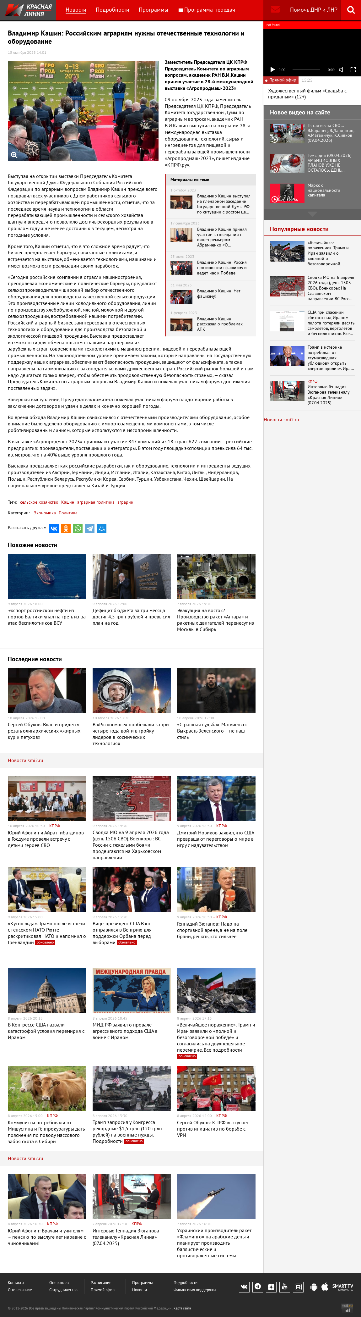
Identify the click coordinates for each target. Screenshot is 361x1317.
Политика (68, 513)
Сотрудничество (63, 1290)
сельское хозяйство (39, 502)
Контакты (16, 1283)
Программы (153, 10)
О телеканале (20, 1290)
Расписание (101, 1283)
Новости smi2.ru (25, 760)
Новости (76, 10)
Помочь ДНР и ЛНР (313, 10)
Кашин (67, 502)
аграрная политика (95, 502)
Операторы (59, 1283)
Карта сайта (182, 1308)
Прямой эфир (103, 1290)
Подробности (112, 10)
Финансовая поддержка (195, 1290)
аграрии (124, 502)
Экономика (45, 513)
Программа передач (206, 10)
